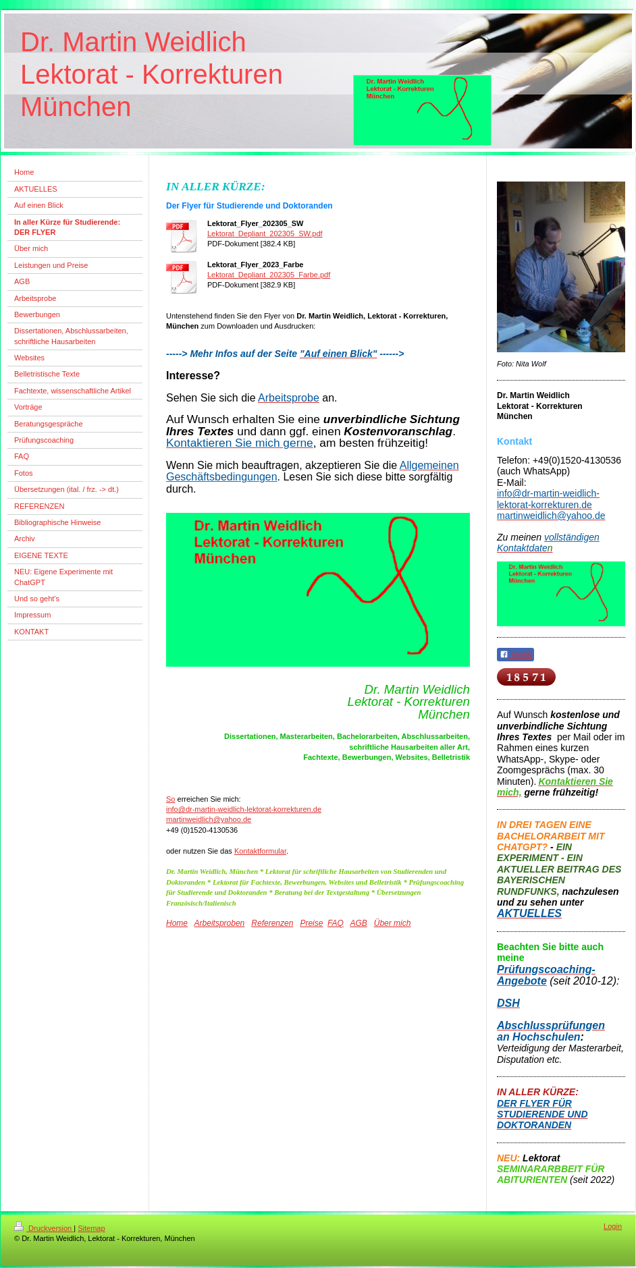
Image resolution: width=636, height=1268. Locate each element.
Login (613, 1226)
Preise (311, 923)
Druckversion (44, 1228)
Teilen (515, 654)
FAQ (335, 923)
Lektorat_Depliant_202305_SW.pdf (265, 233)
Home (177, 923)
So (170, 799)
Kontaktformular (260, 851)
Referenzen (272, 923)
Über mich (392, 923)
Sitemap (91, 1228)
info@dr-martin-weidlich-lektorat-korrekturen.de (243, 809)
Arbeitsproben (219, 923)
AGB (358, 923)
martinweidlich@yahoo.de (208, 819)
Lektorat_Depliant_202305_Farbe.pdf (268, 275)
